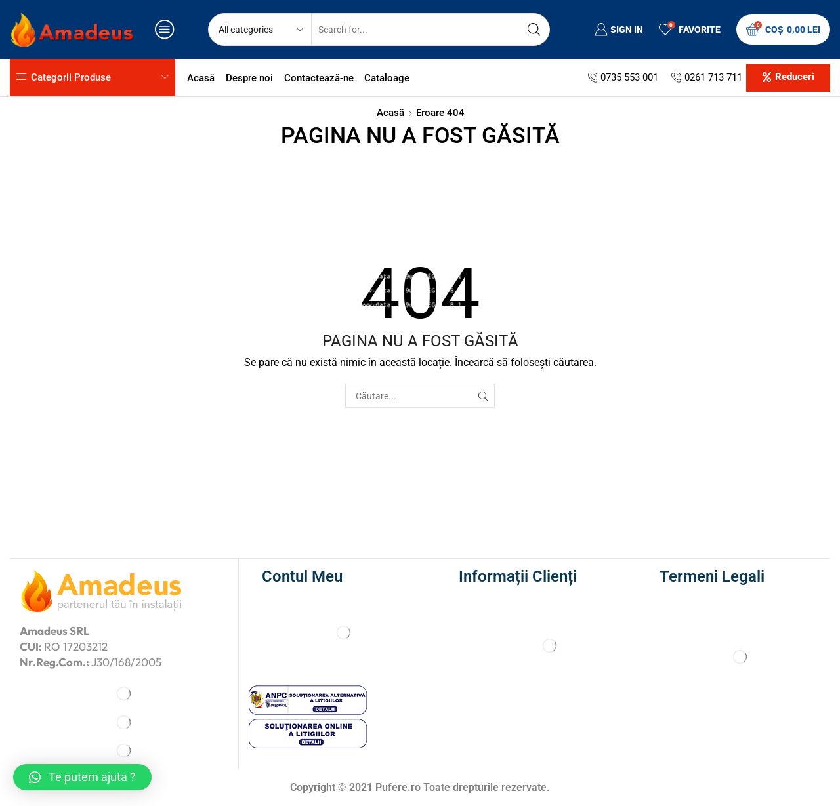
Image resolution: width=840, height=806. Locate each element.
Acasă (201, 78)
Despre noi (249, 78)
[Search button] (533, 29)
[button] (788, 78)
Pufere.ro (398, 787)
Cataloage (387, 78)
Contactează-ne (319, 78)
